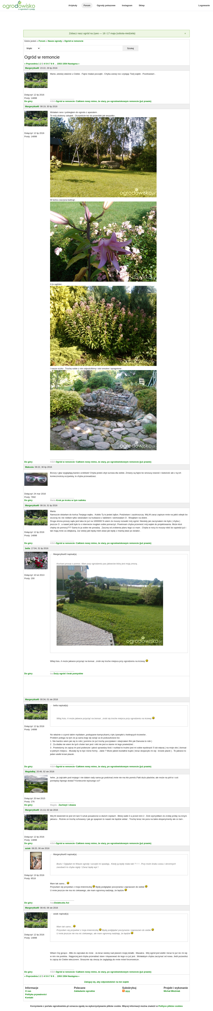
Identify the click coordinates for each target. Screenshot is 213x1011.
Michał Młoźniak (172, 991)
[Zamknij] (185, 33)
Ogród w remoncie (73, 41)
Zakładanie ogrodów (84, 991)
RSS (126, 991)
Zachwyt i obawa (67, 805)
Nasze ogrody (55, 41)
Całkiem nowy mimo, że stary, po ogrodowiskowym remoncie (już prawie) (113, 101)
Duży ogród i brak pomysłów (68, 673)
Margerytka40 (32, 68)
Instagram (127, 5)
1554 (64, 63)
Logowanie (204, 5)
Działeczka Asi (61, 902)
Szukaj (130, 48)
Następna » (73, 63)
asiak (28, 848)
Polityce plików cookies (170, 1006)
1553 (59, 63)
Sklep (142, 5)
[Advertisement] (106, 20)
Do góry (28, 101)
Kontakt (29, 997)
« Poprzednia (31, 63)
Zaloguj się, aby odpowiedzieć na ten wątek (106, 982)
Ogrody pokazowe (106, 5)
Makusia (29, 467)
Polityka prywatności (36, 994)
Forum (87, 5)
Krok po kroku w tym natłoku (71, 500)
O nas (28, 991)
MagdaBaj (30, 771)
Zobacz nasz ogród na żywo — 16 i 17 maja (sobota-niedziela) (102, 33)
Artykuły (72, 5)
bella (27, 548)
